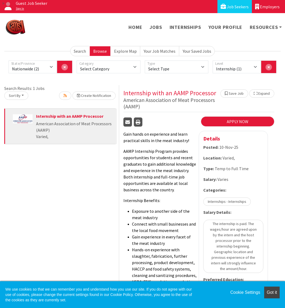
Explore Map (125, 51)
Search (80, 51)
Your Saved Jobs (197, 51)
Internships (185, 27)
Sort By (15, 95)
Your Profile (226, 27)
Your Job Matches (159, 51)
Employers (267, 6)
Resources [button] (264, 27)
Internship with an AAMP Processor (69, 116)
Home (135, 27)
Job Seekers (235, 6)
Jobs (156, 27)
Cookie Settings (245, 292)
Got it (272, 292)
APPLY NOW (237, 121)
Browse (100, 51)
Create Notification (94, 95)
